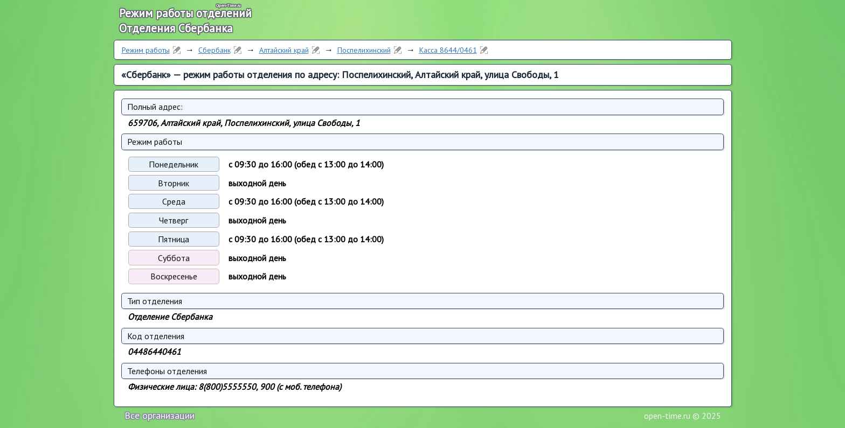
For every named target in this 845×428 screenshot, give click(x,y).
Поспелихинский (364, 50)
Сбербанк (214, 50)
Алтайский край (284, 50)
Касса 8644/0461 (448, 50)
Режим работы (146, 50)
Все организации (159, 415)
